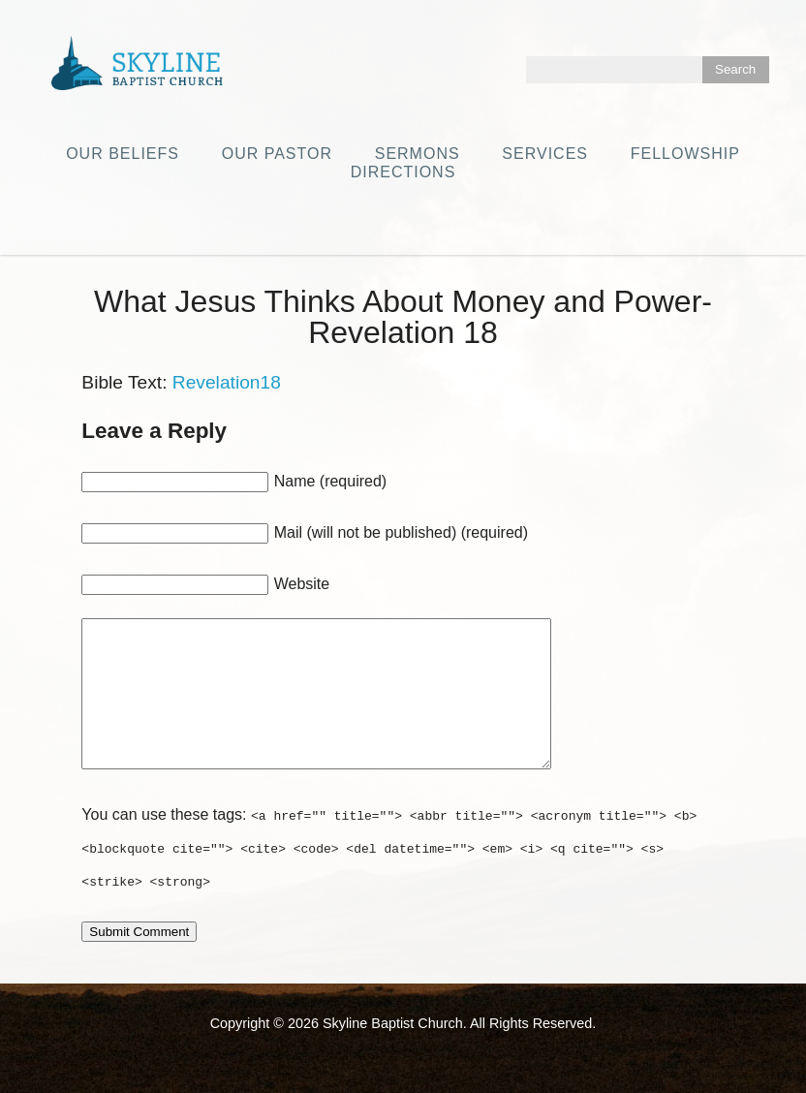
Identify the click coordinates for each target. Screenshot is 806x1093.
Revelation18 (226, 382)
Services (545, 153)
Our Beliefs (122, 153)
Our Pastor (277, 153)
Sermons (417, 153)
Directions (403, 172)
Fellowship (685, 153)
